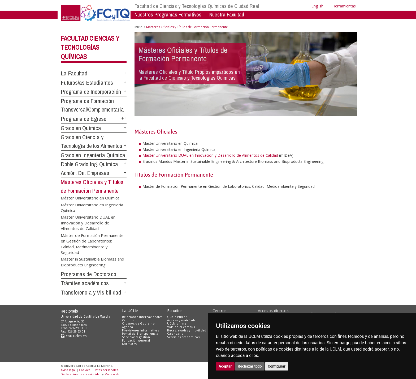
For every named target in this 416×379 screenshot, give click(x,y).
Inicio (138, 27)
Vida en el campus (181, 327)
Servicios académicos (183, 337)
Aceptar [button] (225, 366)
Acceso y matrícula (181, 320)
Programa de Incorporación (91, 92)
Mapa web (112, 374)
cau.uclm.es (74, 335)
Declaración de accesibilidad (81, 374)
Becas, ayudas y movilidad (186, 330)
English (317, 5)
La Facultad (74, 73)
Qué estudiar (177, 317)
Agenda (127, 327)
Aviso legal (68, 370)
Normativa (130, 344)
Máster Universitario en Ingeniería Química (92, 207)
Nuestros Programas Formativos (168, 14)
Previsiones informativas (140, 330)
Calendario (175, 333)
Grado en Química (81, 128)
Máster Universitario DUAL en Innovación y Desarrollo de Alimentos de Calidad (88, 222)
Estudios (175, 310)
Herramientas (344, 5)
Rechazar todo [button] (250, 366)
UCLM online (176, 323)
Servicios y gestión (136, 337)
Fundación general (136, 340)
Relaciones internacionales (142, 317)
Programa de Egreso (83, 119)
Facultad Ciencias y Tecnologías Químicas (90, 47)
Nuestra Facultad (226, 14)
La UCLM (130, 310)
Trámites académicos (85, 283)
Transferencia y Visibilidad (91, 292)
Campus (128, 320)
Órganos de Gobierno (138, 323)
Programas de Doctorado (88, 274)
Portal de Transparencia (140, 333)
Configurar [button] (276, 366)
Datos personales (106, 370)
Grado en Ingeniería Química (93, 155)
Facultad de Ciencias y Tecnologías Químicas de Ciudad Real (197, 6)
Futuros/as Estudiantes (87, 83)
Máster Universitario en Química (90, 198)
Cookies (84, 370)
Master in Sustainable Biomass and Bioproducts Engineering (92, 261)
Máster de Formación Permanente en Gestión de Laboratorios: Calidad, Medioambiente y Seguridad (92, 243)
